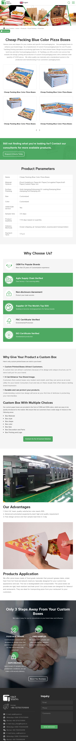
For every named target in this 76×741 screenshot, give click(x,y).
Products (23, 28)
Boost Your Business (38, 657)
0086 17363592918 (21, 705)
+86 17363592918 (18, 709)
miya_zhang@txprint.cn (19, 702)
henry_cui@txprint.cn (18, 712)
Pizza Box (41, 28)
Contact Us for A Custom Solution (38, 439)
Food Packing (32, 28)
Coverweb (44, 732)
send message (49, 705)
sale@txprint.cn (16, 693)
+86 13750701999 (20, 686)
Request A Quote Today (14, 154)
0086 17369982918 (21, 715)
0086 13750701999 (21, 696)
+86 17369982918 (18, 718)
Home (17, 28)
